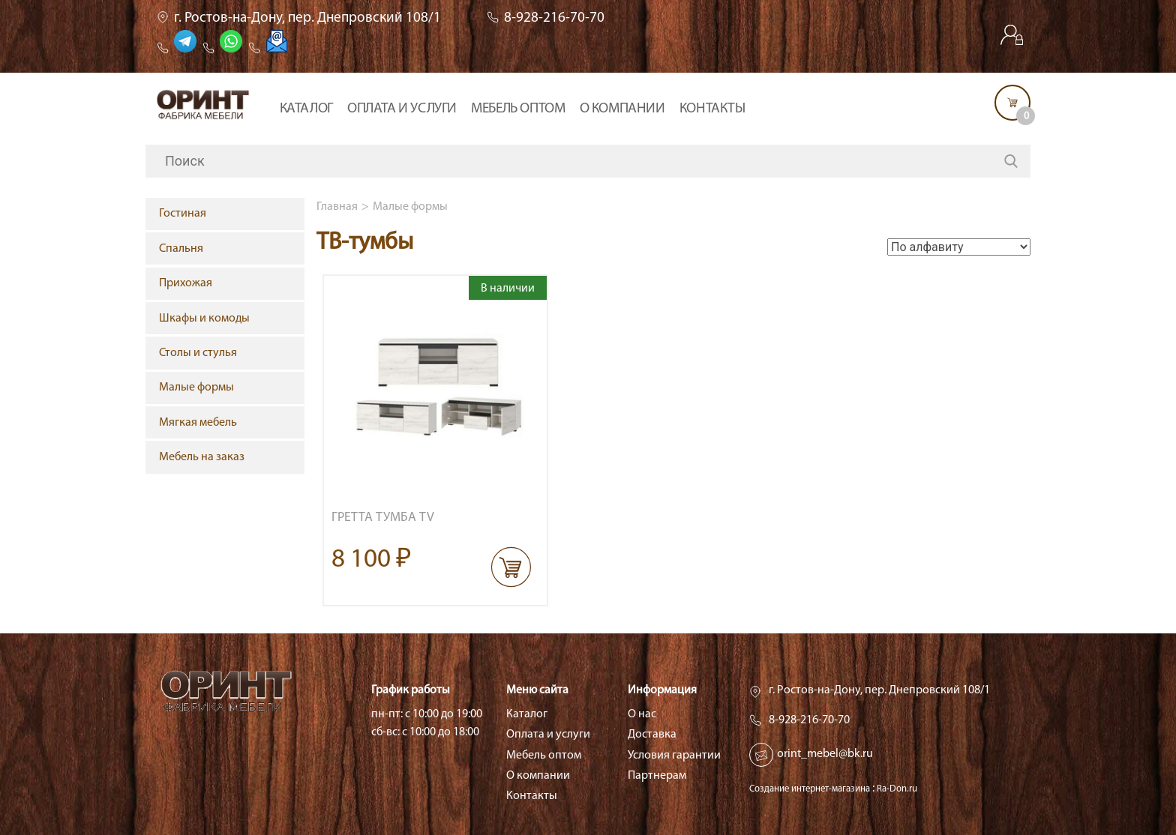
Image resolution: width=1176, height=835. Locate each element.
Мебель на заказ (201, 457)
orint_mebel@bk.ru (825, 754)
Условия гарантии (674, 756)
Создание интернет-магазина (809, 789)
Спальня (181, 249)
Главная (337, 207)
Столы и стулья (198, 353)
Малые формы (410, 207)
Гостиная (182, 214)
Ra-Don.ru (897, 789)
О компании (622, 109)
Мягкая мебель (198, 423)
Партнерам (657, 776)
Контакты (713, 109)
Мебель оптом (518, 109)
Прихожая (185, 283)
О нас (642, 714)
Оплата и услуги (402, 109)
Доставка (652, 735)
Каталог (306, 109)
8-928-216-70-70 (554, 18)
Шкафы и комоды (204, 319)
